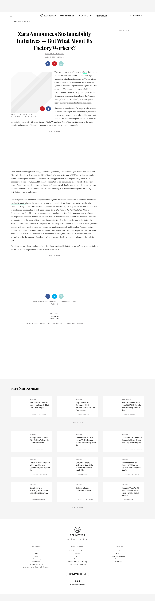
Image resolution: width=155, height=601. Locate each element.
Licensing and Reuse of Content (36, 574)
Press (36, 563)
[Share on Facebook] (47, 63)
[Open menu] (11, 14)
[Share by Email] (61, 63)
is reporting (78, 86)
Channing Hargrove (54, 54)
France (118, 560)
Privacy (78, 563)
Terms (77, 560)
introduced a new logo (83, 75)
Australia (118, 568)
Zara (85, 72)
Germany (118, 566)
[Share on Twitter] (54, 303)
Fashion (54, 311)
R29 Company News (77, 558)
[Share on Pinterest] (54, 63)
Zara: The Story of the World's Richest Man (69, 217)
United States (118, 558)
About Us (36, 558)
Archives (77, 566)
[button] (132, 17)
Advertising (36, 566)
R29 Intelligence (36, 571)
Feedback (36, 568)
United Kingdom (118, 563)
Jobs (36, 560)
